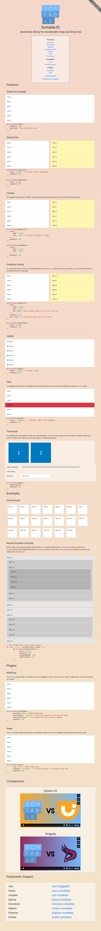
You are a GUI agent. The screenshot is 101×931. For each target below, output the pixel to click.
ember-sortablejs (62, 917)
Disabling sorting (50, 49)
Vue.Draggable (61, 886)
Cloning (50, 47)
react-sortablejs (61, 890)
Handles (50, 51)
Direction (10, 476)
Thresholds (50, 56)
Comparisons (50, 76)
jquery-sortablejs (61, 899)
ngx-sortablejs (60, 895)
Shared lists (50, 45)
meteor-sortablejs (62, 908)
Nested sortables (50, 64)
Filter (50, 54)
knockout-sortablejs (63, 903)
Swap (50, 73)
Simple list (50, 42)
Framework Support (50, 79)
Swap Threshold (12, 467)
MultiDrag (50, 70)
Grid (50, 62)
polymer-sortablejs (63, 912)
